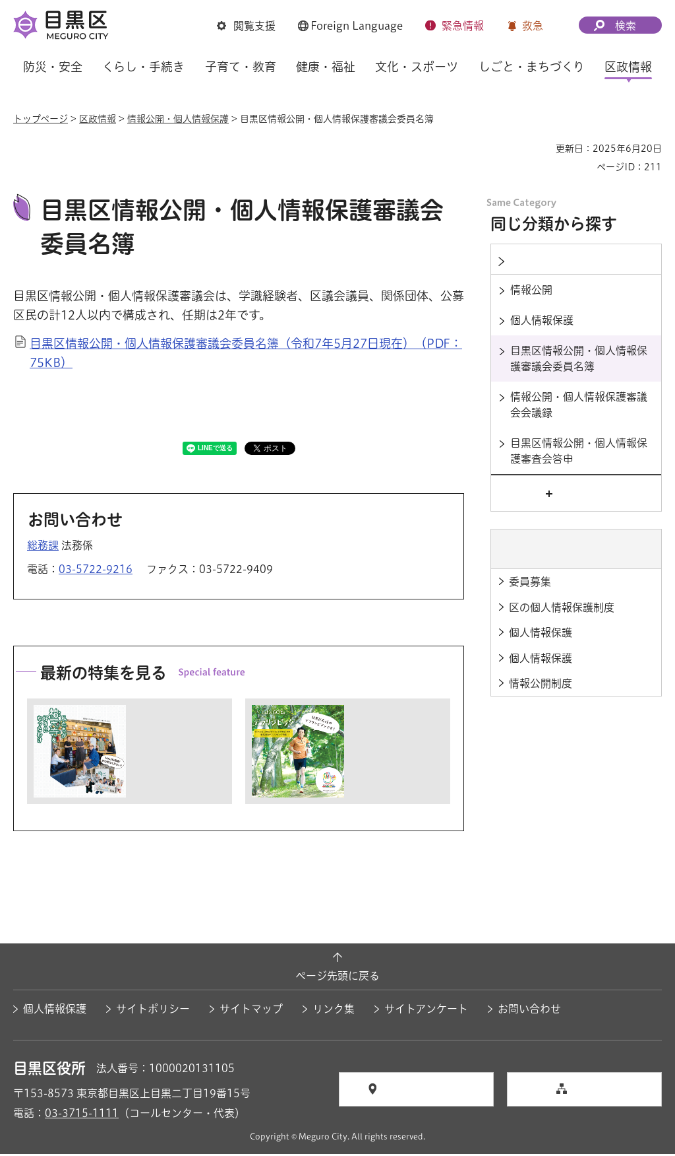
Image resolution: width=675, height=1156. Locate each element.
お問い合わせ (529, 1010)
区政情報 (97, 118)
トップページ (40, 118)
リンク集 (333, 1010)
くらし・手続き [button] (143, 67)
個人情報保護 (54, 1010)
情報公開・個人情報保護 (178, 118)
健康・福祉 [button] (325, 67)
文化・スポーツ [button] (416, 67)
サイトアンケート (426, 1010)
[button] (246, 26)
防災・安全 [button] (52, 67)
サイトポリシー (153, 1010)
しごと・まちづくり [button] (532, 67)
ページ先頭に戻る (337, 977)
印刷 (540, 149)
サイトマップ (251, 1010)
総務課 (43, 547)
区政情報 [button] (628, 67)
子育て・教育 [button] (240, 67)
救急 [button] (532, 25)
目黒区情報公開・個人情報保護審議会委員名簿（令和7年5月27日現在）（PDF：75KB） (246, 354)
